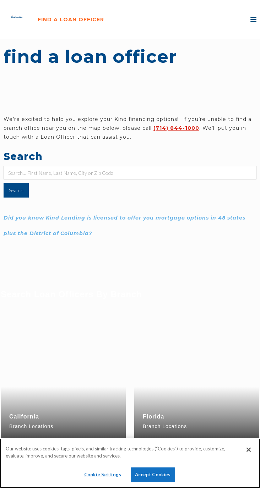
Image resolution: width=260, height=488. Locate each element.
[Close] (248, 450)
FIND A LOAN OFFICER (71, 19)
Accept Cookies (153, 474)
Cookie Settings (102, 474)
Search (23, 156)
